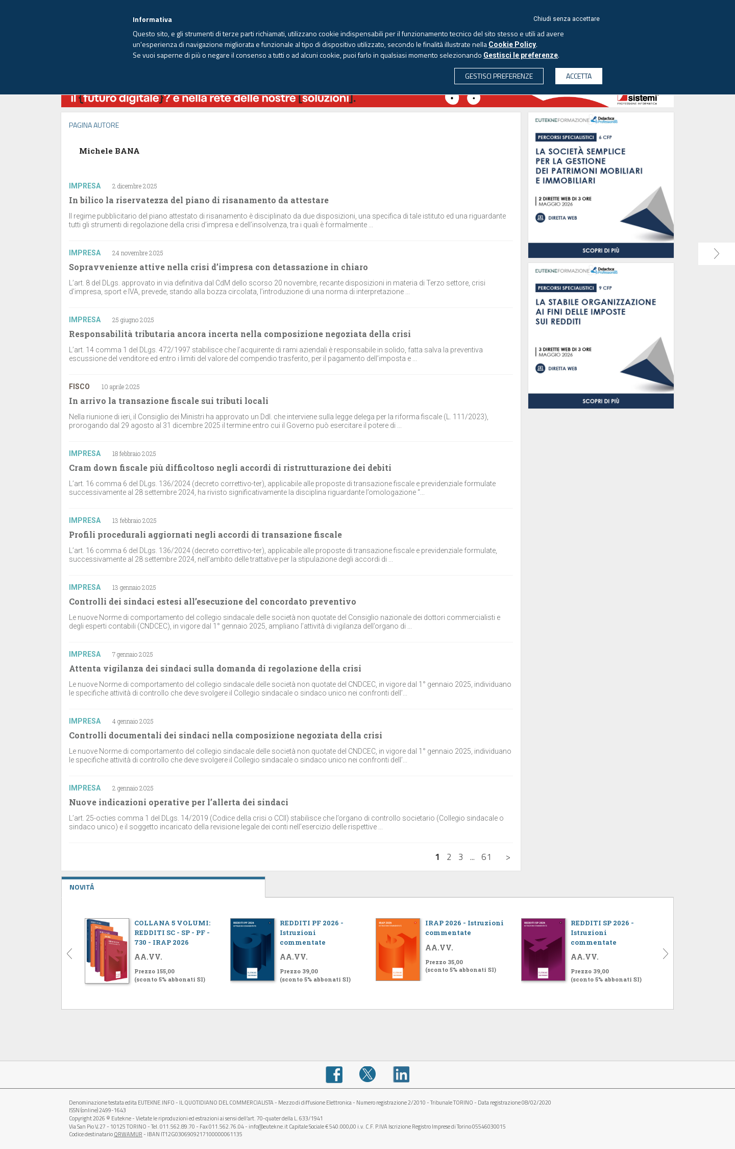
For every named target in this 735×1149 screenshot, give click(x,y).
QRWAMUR (128, 1134)
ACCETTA (579, 75)
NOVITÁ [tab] (163, 884)
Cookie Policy (512, 44)
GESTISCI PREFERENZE (499, 75)
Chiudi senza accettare (566, 18)
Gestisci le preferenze (520, 55)
